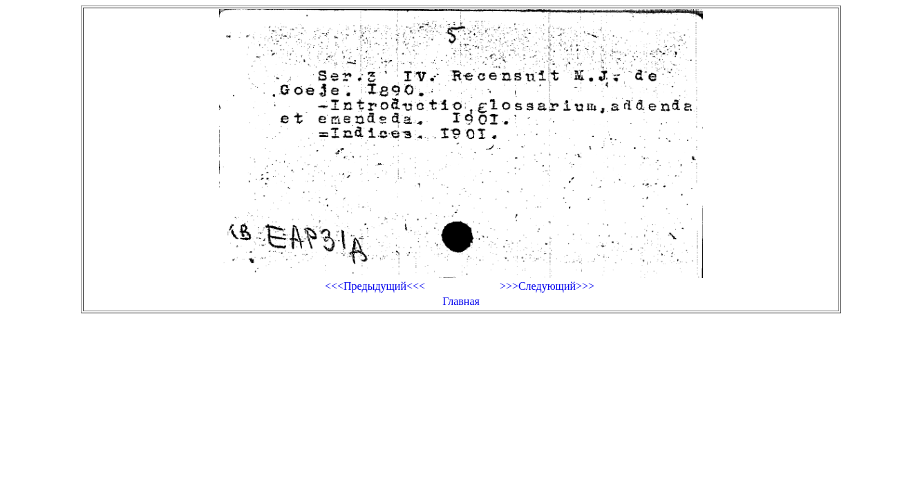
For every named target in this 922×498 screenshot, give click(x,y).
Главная (461, 301)
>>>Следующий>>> (547, 286)
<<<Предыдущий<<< (375, 286)
